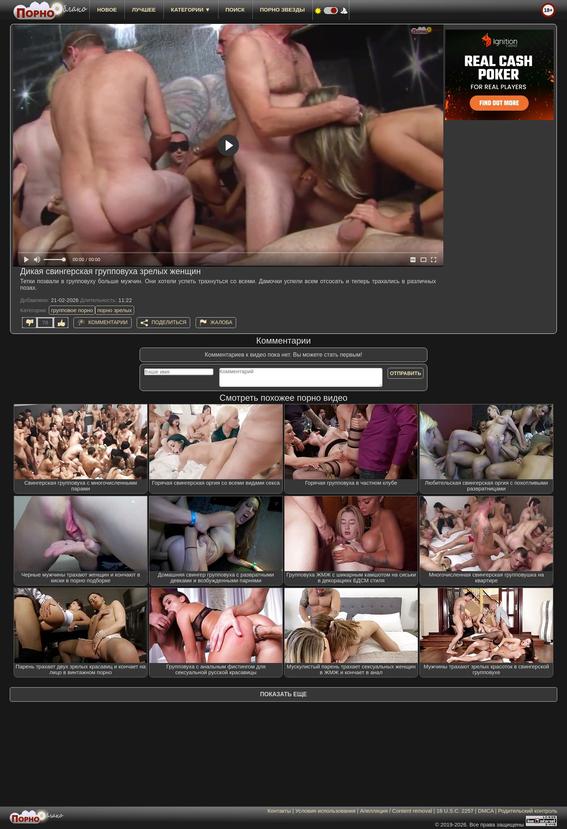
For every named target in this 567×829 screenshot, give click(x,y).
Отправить (405, 373)
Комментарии (108, 322)
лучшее (143, 10)
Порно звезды (282, 10)
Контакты (279, 811)
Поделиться (169, 322)
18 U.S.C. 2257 (455, 811)
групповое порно (72, 310)
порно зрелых (114, 310)
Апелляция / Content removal (396, 811)
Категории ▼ (190, 10)
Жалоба (221, 322)
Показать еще (283, 694)
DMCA (486, 811)
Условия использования (325, 811)
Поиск (235, 10)
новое (107, 10)
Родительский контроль (527, 811)
